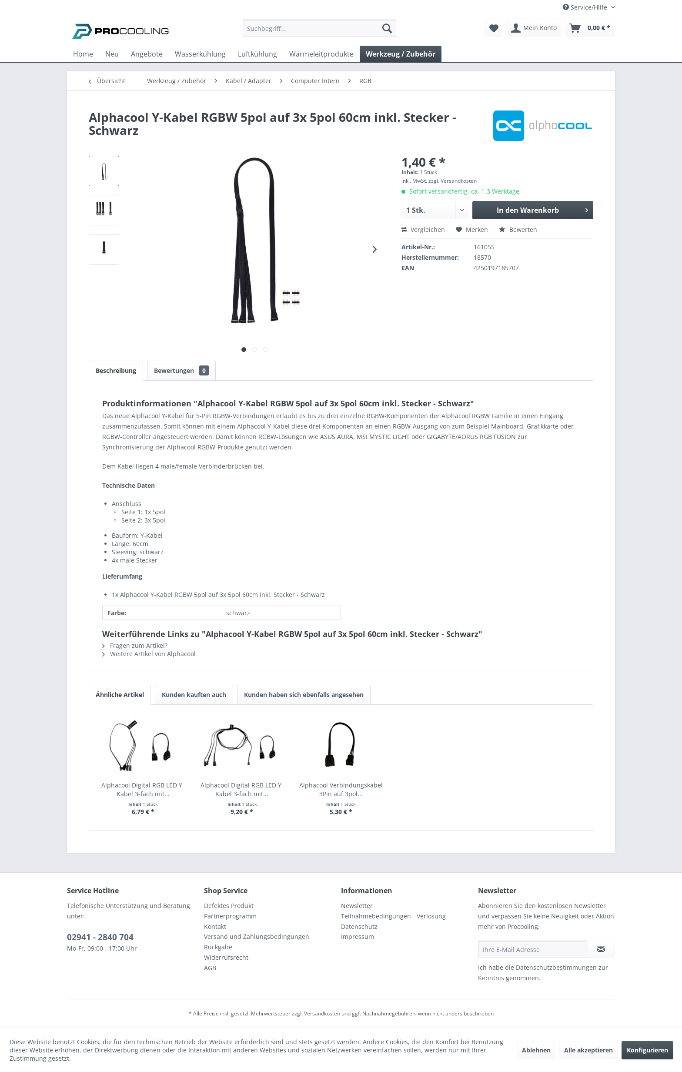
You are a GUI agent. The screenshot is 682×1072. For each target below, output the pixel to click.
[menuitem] (319, 32)
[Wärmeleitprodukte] (321, 54)
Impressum (357, 936)
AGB (210, 968)
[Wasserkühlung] (200, 54)
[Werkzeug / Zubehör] (400, 54)
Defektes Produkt (229, 905)
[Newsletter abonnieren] (601, 949)
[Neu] (112, 54)
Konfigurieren (647, 1050)
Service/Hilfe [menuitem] (586, 7)
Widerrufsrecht (226, 957)
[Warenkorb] (590, 28)
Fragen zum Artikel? (134, 645)
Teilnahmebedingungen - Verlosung (393, 916)
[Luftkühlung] (257, 54)
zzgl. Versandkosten (452, 180)
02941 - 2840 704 (100, 937)
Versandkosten (322, 1013)
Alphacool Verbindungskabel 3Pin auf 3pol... (341, 789)
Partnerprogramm (230, 916)
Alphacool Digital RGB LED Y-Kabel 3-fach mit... (142, 789)
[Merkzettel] (494, 28)
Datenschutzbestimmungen (556, 967)
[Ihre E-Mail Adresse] (533, 949)
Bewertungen (181, 370)
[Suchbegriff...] (319, 28)
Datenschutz (359, 926)
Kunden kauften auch (194, 694)
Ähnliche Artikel (120, 694)
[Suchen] (387, 28)
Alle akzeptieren (588, 1050)
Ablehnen (536, 1050)
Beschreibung (116, 370)
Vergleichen (423, 229)
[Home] (83, 54)
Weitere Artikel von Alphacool (149, 654)
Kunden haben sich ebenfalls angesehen (304, 694)
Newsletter (357, 905)
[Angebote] (147, 54)
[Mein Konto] (534, 28)
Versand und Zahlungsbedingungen (256, 936)
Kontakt (215, 926)
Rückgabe (218, 947)
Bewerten (518, 229)
